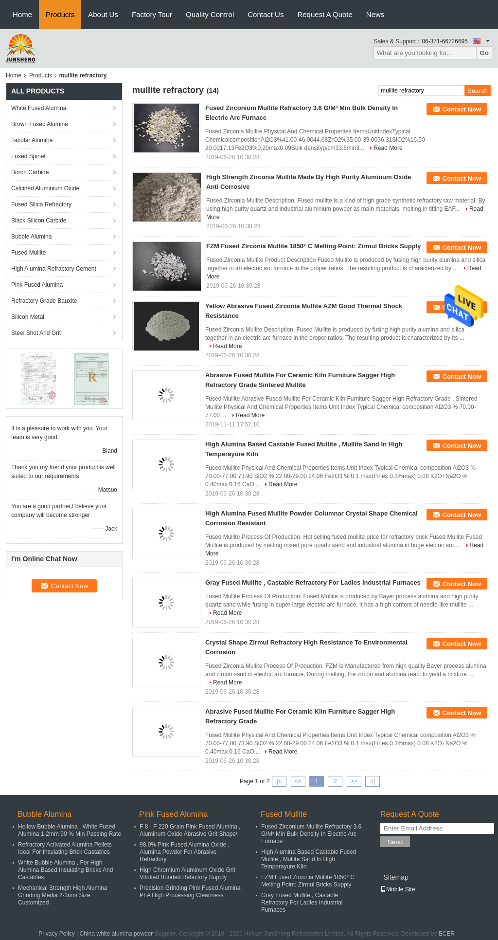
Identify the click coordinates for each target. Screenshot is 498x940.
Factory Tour (152, 14)
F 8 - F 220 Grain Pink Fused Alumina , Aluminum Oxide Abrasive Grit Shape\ (190, 830)
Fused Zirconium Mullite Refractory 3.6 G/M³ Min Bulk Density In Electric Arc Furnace (311, 834)
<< (298, 781)
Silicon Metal (27, 316)
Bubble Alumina (31, 236)
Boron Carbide (30, 172)
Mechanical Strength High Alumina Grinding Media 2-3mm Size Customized (62, 895)
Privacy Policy (56, 933)
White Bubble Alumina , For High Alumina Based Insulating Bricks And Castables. (65, 870)
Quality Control (210, 14)
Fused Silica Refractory (41, 204)
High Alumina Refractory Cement (53, 268)
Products (60, 14)
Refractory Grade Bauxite (44, 300)
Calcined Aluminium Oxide (45, 188)
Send (395, 842)
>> (354, 781)
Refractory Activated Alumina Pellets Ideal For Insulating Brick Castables (65, 848)
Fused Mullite (28, 252)
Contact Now (462, 109)
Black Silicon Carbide (38, 220)
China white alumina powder (116, 933)
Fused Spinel (28, 156)
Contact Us (266, 14)
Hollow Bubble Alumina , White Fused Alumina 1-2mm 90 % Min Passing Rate (69, 830)
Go (484, 52)
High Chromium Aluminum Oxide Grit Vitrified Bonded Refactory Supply (187, 873)
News (375, 14)
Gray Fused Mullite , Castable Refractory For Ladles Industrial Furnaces (313, 582)
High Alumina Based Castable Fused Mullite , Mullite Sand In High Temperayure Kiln (308, 859)
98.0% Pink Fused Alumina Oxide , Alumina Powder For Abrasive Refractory (185, 852)
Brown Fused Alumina (39, 124)
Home (22, 14)
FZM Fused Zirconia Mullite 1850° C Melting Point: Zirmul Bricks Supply (313, 246)
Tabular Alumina (32, 140)
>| (372, 781)
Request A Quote (324, 14)
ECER (447, 933)
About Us (103, 14)
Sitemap (395, 877)
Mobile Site (397, 889)
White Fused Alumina (38, 108)
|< (279, 781)
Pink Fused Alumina (37, 284)
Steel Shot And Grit (36, 333)
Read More (388, 148)
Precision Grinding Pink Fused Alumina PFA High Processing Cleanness (190, 892)
